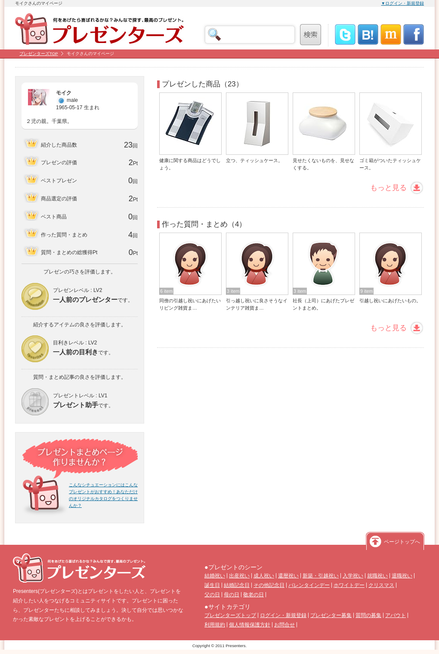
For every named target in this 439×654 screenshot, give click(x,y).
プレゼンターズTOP (38, 53)
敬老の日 (253, 595)
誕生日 (212, 585)
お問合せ (284, 625)
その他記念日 (269, 585)
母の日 (231, 595)
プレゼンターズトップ (230, 615)
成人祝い (264, 576)
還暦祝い (288, 576)
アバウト (395, 615)
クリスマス (381, 585)
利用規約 (214, 625)
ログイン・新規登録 (283, 615)
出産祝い (239, 576)
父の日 (212, 595)
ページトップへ (402, 542)
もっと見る (388, 188)
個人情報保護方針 (249, 625)
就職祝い (377, 576)
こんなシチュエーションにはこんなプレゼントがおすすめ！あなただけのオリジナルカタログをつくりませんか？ (103, 495)
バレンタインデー (309, 585)
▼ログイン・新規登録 (402, 3)
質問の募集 (368, 615)
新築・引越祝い (321, 576)
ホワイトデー (349, 585)
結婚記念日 (237, 585)
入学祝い (353, 576)
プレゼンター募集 (331, 615)
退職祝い (402, 576)
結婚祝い (214, 576)
